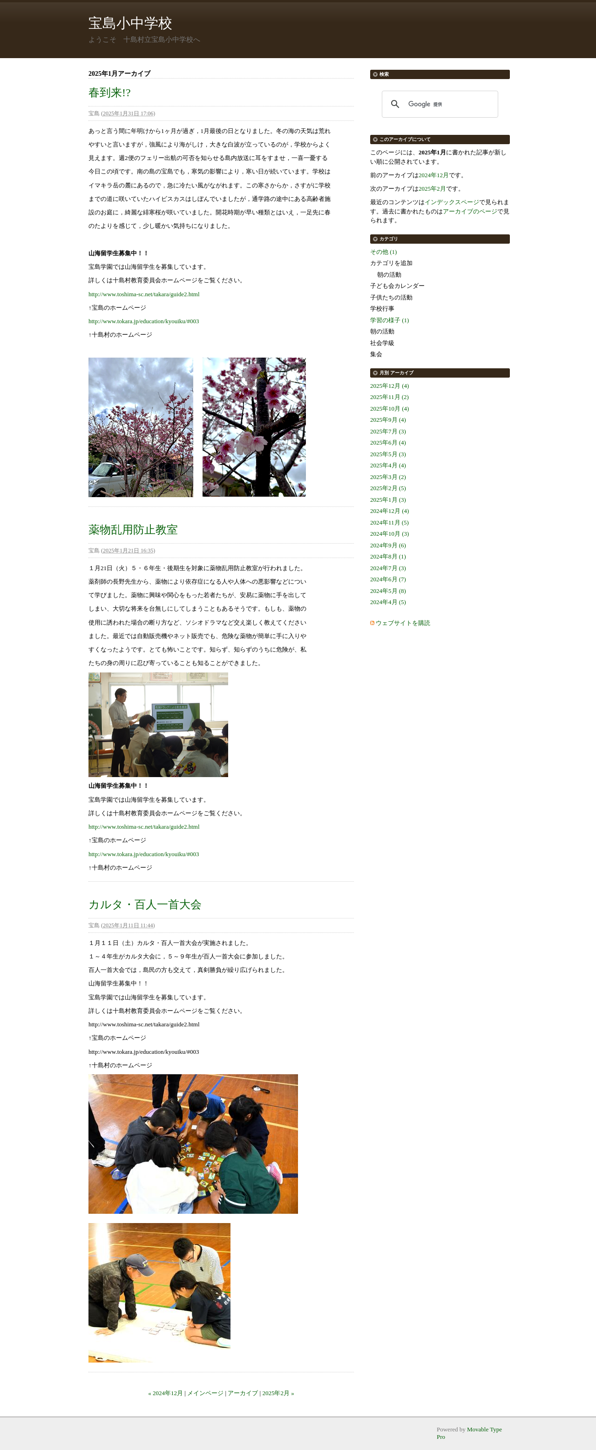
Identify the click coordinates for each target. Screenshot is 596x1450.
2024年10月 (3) (389, 533)
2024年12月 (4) (389, 510)
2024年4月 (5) (388, 602)
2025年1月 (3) (388, 499)
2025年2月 (432, 188)
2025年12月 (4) (389, 385)
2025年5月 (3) (388, 454)
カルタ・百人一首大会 (145, 904)
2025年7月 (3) (388, 431)
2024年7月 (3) (388, 568)
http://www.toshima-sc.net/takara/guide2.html (144, 294)
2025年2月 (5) (388, 488)
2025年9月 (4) (388, 419)
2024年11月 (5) (389, 522)
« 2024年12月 (165, 1393)
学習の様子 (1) (389, 320)
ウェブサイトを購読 (403, 622)
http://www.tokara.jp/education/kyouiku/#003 (143, 321)
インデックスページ (452, 202)
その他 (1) (383, 251)
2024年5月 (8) (388, 590)
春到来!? (109, 92)
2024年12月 (434, 175)
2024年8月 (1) (388, 556)
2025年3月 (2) (388, 476)
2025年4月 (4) (388, 465)
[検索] (438, 104)
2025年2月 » (278, 1393)
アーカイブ (243, 1393)
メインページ (205, 1393)
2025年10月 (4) (389, 408)
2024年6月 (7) (388, 579)
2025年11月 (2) (389, 396)
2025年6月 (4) (388, 442)
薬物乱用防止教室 (133, 530)
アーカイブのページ (470, 211)
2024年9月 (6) (388, 545)
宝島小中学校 (130, 23)
